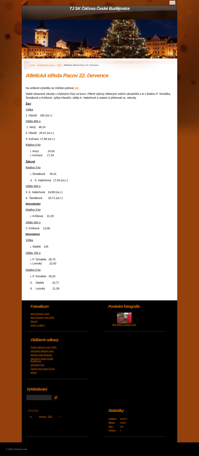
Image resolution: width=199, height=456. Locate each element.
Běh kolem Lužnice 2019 (124, 324)
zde (76, 88)
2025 (50, 417)
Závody (34, 321)
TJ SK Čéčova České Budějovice (99, 8)
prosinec (42, 417)
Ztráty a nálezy (38, 325)
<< (31, 417)
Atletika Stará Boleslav (41, 355)
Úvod (32, 65)
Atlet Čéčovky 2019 (40, 314)
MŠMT (34, 372)
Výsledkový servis (45, 65)
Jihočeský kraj (37, 365)
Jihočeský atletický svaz (42, 351)
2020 (59, 65)
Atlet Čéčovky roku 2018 (42, 317)
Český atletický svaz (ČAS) (44, 347)
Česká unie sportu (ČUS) (43, 369)
